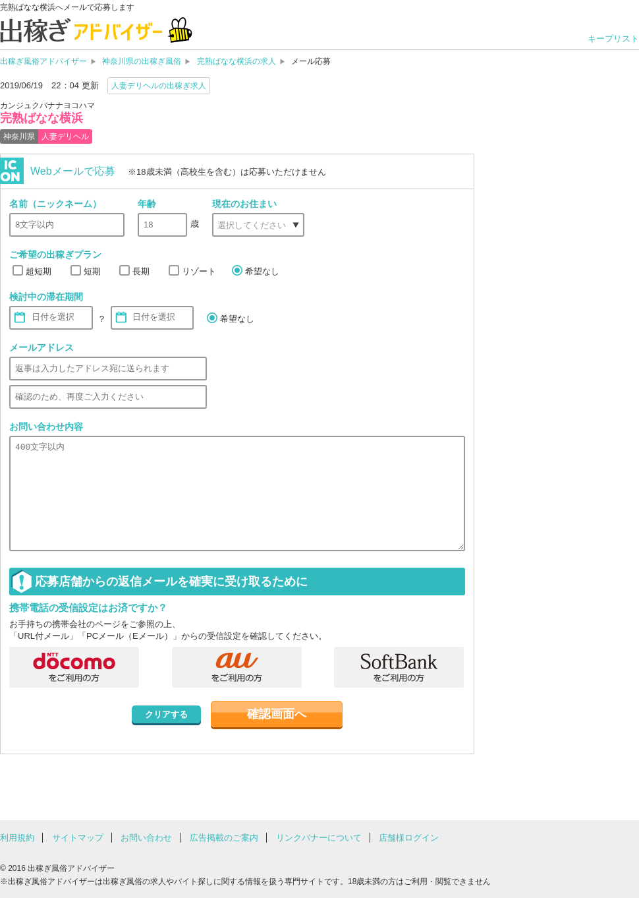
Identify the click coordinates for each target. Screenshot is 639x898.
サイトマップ (77, 838)
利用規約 (17, 838)
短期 (92, 271)
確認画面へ (276, 714)
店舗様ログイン (409, 838)
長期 (141, 271)
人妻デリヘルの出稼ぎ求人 (158, 85)
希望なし (262, 271)
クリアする (166, 714)
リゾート (199, 271)
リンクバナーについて (319, 838)
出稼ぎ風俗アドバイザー (43, 61)
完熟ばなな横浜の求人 (236, 61)
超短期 (38, 271)
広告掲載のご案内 (224, 838)
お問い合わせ (146, 838)
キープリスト (613, 39)
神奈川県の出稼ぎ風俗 (141, 61)
